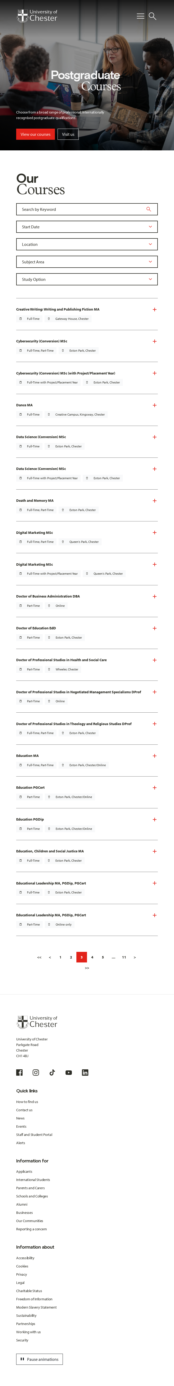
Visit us (68, 134)
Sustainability (26, 1315)
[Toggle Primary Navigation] (140, 16)
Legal (20, 1282)
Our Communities (29, 1220)
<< (39, 957)
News (20, 1118)
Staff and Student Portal (34, 1134)
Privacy (21, 1274)
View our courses (35, 134)
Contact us (24, 1110)
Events (21, 1126)
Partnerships (25, 1323)
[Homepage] (36, 16)
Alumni (21, 1204)
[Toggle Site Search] (152, 16)
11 (124, 957)
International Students (33, 1179)
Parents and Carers (30, 1187)
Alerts (20, 1142)
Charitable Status (29, 1290)
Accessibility (25, 1258)
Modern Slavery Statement (36, 1307)
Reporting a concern (31, 1229)
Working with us (28, 1332)
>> (87, 967)
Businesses (24, 1212)
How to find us (27, 1101)
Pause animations (38, 1359)
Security (22, 1340)
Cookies (22, 1266)
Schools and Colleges (32, 1196)
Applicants (24, 1171)
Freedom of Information (34, 1299)
